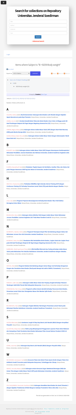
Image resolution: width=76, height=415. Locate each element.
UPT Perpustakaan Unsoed (42, 411)
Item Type (44, 94)
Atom (54, 73)
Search (38, 37)
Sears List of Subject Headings (18, 80)
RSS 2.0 (67, 73)
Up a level (10, 69)
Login (8, 54)
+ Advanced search (38, 41)
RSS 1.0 (61, 73)
